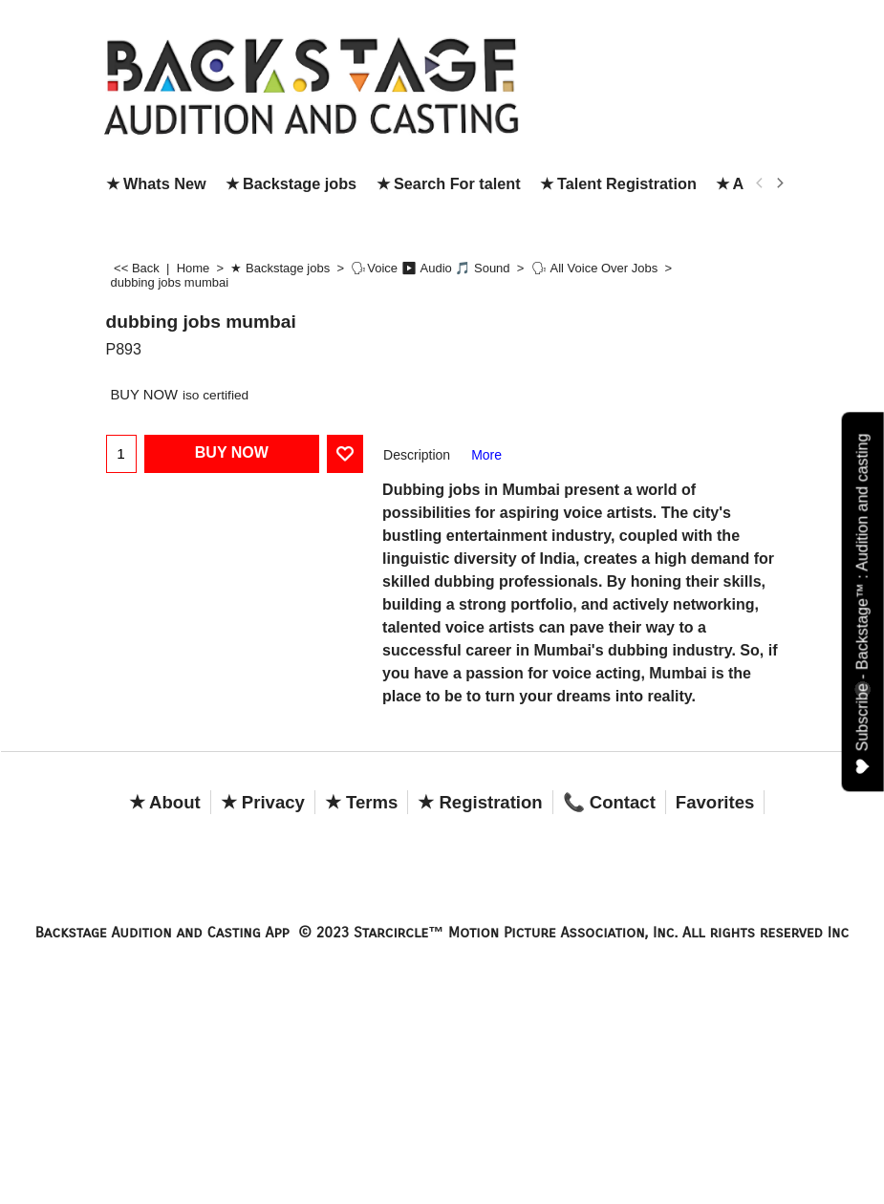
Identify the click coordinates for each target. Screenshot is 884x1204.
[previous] (760, 183)
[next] (779, 183)
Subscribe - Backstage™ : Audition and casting (863, 604)
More (486, 454)
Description (416, 454)
